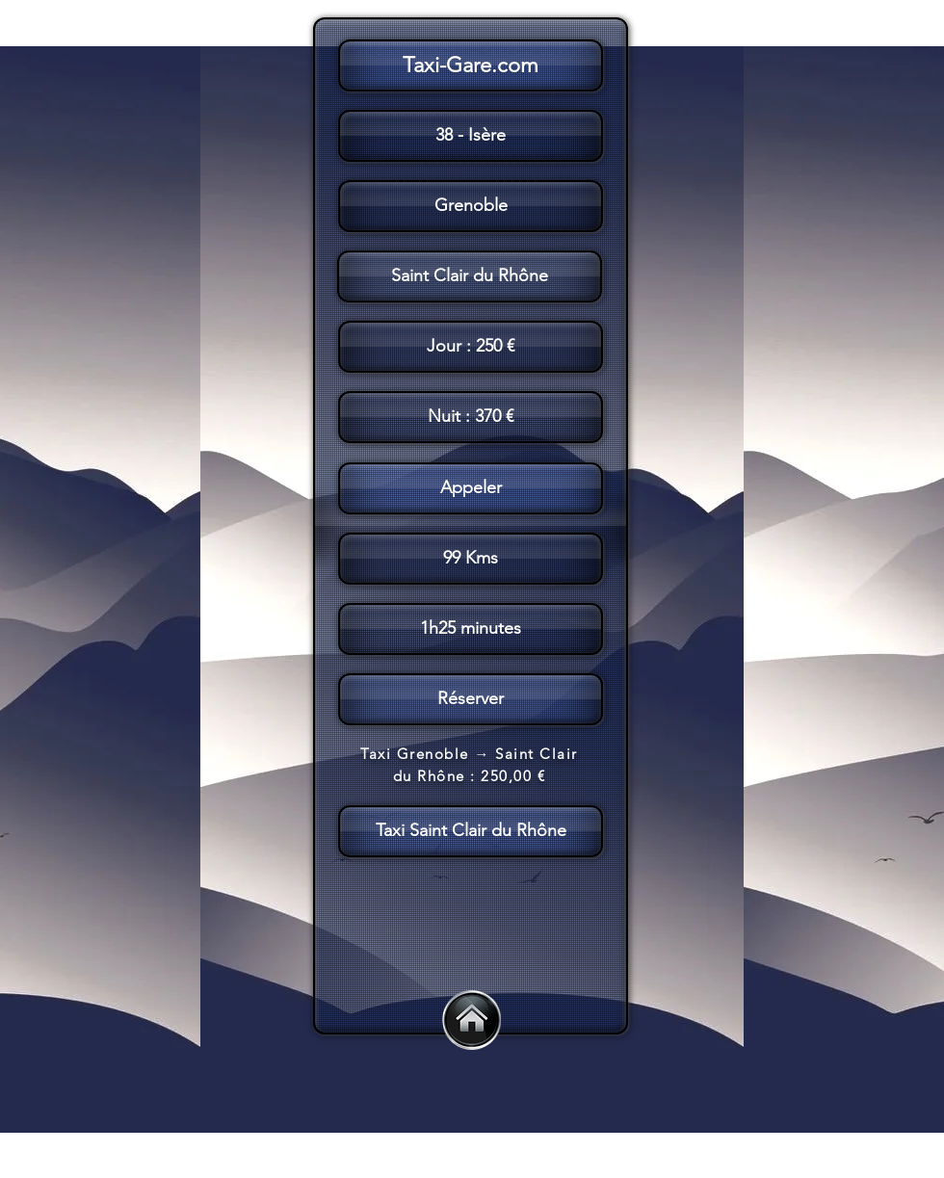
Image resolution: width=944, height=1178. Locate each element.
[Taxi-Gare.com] (470, 65)
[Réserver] (470, 699)
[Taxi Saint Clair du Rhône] (470, 831)
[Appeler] (470, 488)
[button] (468, 525)
